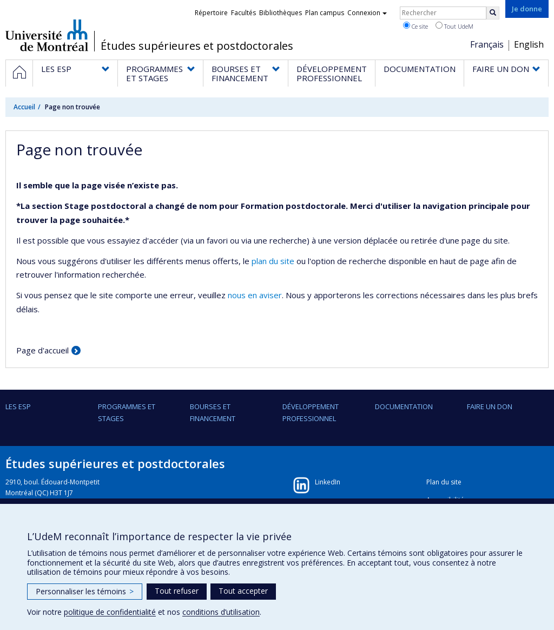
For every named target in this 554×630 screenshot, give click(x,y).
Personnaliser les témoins (85, 591)
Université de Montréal (46, 35)
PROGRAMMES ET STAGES (126, 412)
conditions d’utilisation (221, 612)
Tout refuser (177, 591)
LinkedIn (327, 482)
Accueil (24, 106)
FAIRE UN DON (489, 406)
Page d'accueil (42, 350)
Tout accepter (243, 591)
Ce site (415, 26)
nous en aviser (255, 295)
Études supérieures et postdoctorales (197, 46)
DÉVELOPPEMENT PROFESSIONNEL (310, 412)
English (529, 44)
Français (487, 44)
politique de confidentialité (110, 612)
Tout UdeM (454, 26)
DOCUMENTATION (404, 406)
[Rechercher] (492, 12)
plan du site (273, 260)
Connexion (367, 12)
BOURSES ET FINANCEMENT (212, 412)
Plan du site (443, 482)
